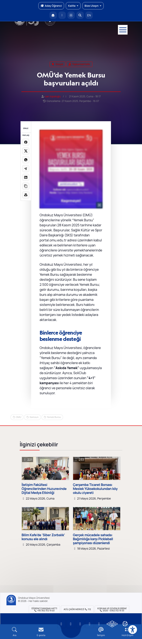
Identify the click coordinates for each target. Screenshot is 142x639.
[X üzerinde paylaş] (25, 151)
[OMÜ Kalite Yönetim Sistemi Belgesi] (112, 624)
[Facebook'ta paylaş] (25, 142)
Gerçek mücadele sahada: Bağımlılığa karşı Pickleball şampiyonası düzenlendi (93, 539)
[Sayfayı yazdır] (25, 194)
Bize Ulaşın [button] (93, 6)
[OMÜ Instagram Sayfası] (80, 624)
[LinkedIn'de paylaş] (25, 177)
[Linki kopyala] (25, 186)
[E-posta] (62, 15)
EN (89, 15)
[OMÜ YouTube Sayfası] (61, 624)
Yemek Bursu (54, 417)
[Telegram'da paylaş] (25, 168)
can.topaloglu (53, 96)
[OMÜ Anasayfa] (53, 15)
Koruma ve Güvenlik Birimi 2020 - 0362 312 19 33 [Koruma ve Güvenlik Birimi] (112, 609)
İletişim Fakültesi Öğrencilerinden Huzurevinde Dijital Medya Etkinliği (44, 489)
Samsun (34, 417)
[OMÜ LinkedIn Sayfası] (71, 624)
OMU (18, 417)
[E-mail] (41, 631)
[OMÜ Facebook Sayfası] (99, 624)
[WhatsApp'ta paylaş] (25, 159)
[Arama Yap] (80, 15)
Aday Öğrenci (51, 6)
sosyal (57, 64)
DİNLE (25, 128)
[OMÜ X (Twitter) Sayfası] (89, 624)
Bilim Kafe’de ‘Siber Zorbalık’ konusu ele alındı (43, 537)
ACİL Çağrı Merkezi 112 (77, 609)
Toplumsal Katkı (79, 64)
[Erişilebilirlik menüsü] (132, 629)
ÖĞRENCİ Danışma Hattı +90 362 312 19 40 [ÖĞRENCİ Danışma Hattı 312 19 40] (44, 609)
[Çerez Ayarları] (125, 624)
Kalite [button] (73, 6)
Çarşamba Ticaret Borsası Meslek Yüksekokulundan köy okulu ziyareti (95, 489)
